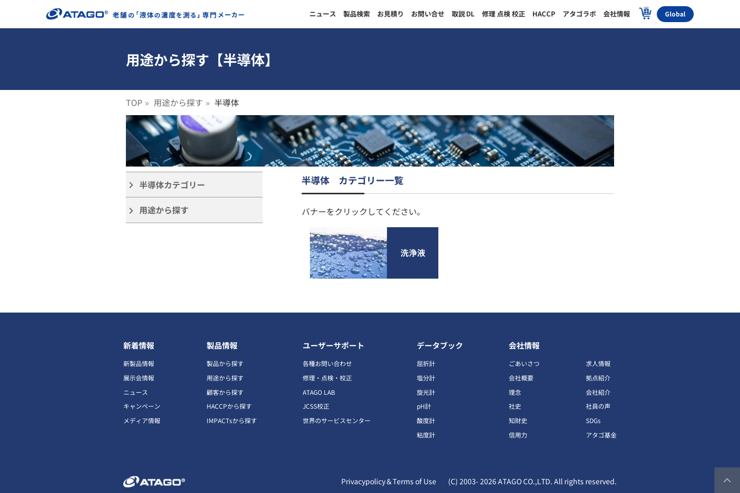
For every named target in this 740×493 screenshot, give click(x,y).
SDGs (593, 420)
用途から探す (178, 102)
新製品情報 (138, 363)
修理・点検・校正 (327, 377)
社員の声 (598, 405)
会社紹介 (598, 392)
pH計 (424, 405)
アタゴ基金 (601, 434)
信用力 (518, 434)
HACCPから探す (229, 405)
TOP (134, 102)
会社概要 (521, 377)
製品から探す (225, 363)
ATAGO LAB (319, 392)
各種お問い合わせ (327, 363)
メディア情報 (141, 420)
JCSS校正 (316, 405)
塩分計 (426, 377)
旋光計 (426, 392)
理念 (515, 392)
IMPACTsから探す (232, 420)
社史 (515, 405)
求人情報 (598, 363)
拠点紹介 (598, 377)
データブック (440, 345)
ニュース (135, 392)
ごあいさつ (524, 363)
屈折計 (426, 363)
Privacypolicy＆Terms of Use (388, 481)
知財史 (518, 420)
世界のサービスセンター (337, 420)
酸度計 (426, 420)
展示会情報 (138, 377)
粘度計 (426, 434)
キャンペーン (141, 405)
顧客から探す (225, 392)
